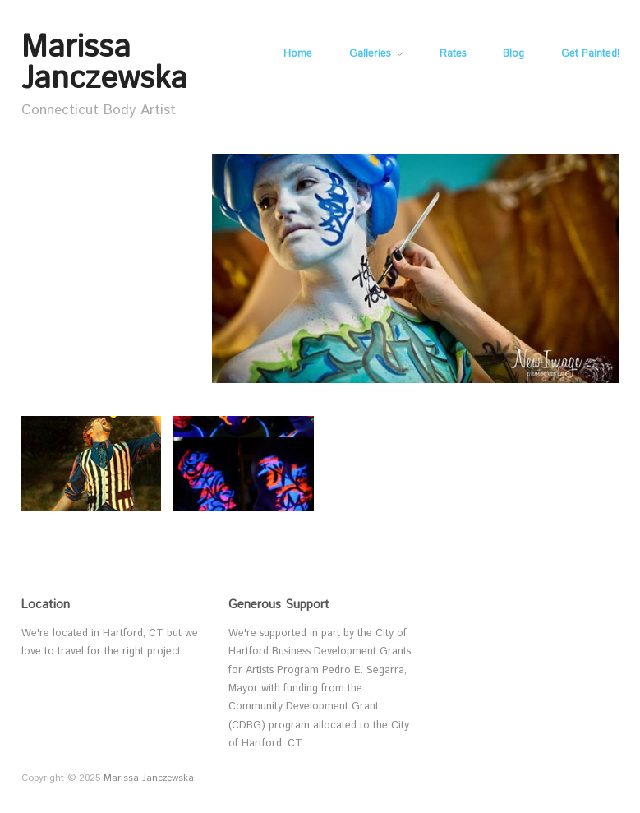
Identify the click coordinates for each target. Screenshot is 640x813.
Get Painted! (590, 54)
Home (297, 54)
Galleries (369, 54)
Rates (453, 54)
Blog (513, 54)
